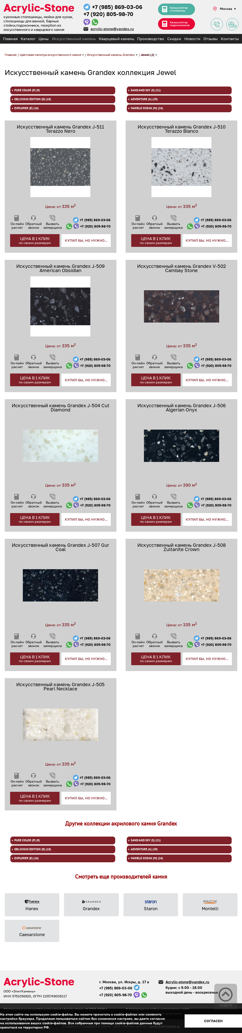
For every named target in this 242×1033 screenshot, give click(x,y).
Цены (44, 38)
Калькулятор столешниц (179, 9)
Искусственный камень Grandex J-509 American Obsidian (60, 268)
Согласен (213, 1021)
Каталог (28, 38)
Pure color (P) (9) (27, 90)
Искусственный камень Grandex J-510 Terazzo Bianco (182, 128)
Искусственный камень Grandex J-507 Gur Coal (60, 547)
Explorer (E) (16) (26, 108)
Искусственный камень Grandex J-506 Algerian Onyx (181, 407)
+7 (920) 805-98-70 (108, 14)
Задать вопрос (217, 24)
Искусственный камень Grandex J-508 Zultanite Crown (181, 547)
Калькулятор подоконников (180, 24)
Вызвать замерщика (52, 225)
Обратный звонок (33, 225)
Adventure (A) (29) (144, 99)
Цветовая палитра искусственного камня (51, 55)
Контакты (230, 38)
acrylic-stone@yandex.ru (112, 29)
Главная (10, 38)
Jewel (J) (148, 55)
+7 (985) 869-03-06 (117, 7)
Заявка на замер (232, 24)
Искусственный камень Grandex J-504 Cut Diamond (60, 407)
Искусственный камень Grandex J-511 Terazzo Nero (60, 128)
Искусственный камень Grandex (111, 55)
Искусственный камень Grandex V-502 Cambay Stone (181, 268)
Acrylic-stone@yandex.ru (187, 982)
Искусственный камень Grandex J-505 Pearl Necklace (60, 686)
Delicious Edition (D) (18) (32, 99)
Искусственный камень (74, 38)
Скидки (174, 38)
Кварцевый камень (116, 38)
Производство (150, 38)
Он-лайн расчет (17, 225)
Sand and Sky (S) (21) (146, 90)
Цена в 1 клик (34, 240)
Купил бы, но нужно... (86, 240)
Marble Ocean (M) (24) (147, 108)
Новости (192, 38)
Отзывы (210, 38)
